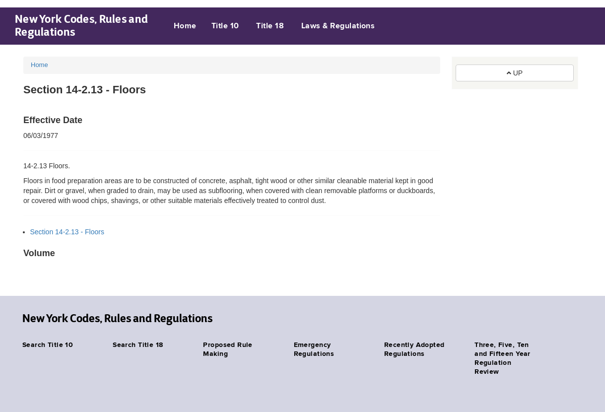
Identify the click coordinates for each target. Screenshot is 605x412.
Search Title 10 (47, 345)
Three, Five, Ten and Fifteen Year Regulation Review (502, 358)
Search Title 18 (138, 345)
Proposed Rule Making (227, 349)
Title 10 (225, 26)
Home (185, 26)
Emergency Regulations (314, 349)
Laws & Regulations (338, 26)
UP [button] (515, 73)
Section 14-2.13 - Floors (67, 232)
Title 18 (270, 26)
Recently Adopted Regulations (414, 349)
